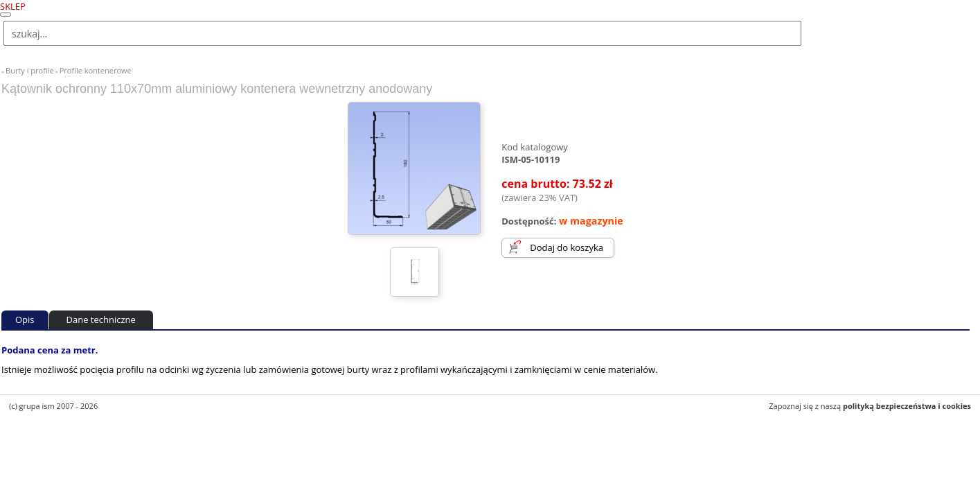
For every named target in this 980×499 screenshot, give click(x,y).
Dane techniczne (101, 319)
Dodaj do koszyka (566, 247)
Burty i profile (30, 70)
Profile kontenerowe (96, 70)
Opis (25, 319)
